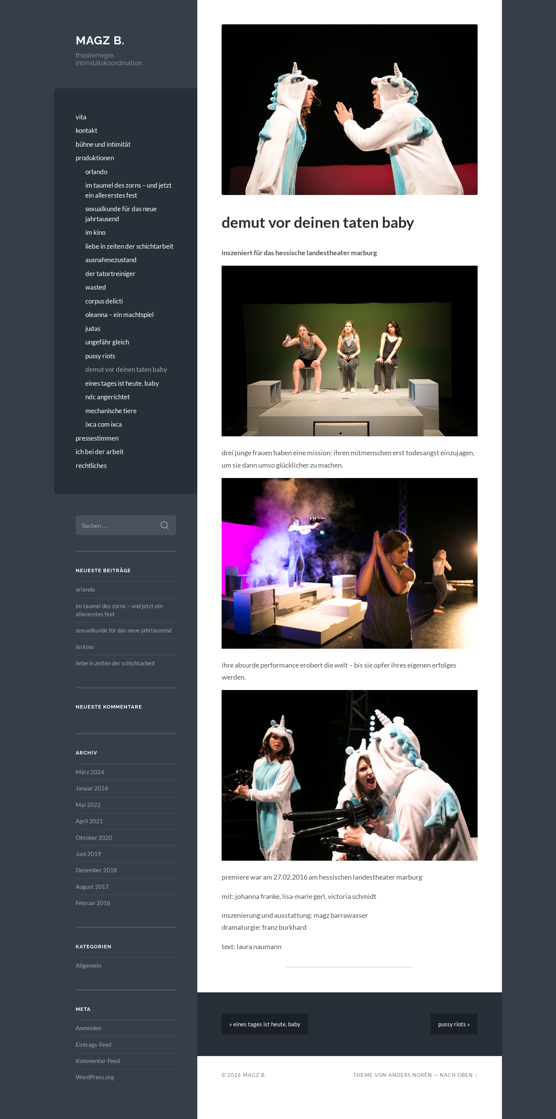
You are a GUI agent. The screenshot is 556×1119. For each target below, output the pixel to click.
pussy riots (100, 356)
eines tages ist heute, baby (122, 383)
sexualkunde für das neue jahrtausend (121, 214)
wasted (95, 287)
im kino (95, 232)
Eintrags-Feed (93, 1044)
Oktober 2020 (94, 837)
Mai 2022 (88, 804)
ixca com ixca (103, 424)
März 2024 (90, 771)
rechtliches (91, 465)
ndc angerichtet (107, 397)
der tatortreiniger (110, 274)
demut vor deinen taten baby (126, 369)
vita (81, 117)
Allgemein (88, 965)
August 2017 (92, 886)
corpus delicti (104, 301)
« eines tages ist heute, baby (264, 1024)
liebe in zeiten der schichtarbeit (129, 246)
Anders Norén (410, 1075)
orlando (96, 172)
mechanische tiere (111, 411)
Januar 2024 (92, 788)
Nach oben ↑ (458, 1075)
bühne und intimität (103, 144)
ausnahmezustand (111, 260)
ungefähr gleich (107, 342)
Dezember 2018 (96, 869)
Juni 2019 (88, 853)
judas (92, 328)
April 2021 (89, 820)
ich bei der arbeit (100, 452)
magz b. (100, 40)
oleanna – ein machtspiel (119, 314)
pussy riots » (454, 1024)
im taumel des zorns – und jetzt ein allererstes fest (128, 190)
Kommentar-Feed (98, 1060)
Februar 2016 (93, 902)
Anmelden (88, 1027)
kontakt (86, 130)
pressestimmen (97, 438)
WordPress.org (95, 1076)
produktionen (95, 158)
